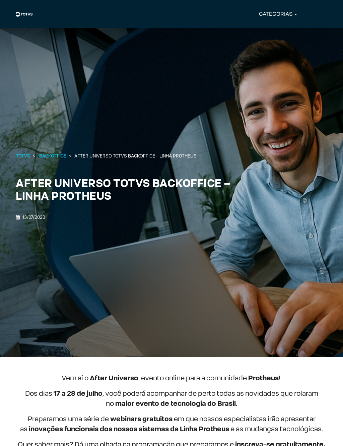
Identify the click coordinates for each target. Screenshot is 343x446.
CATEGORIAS (276, 14)
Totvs (23, 155)
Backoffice (52, 155)
